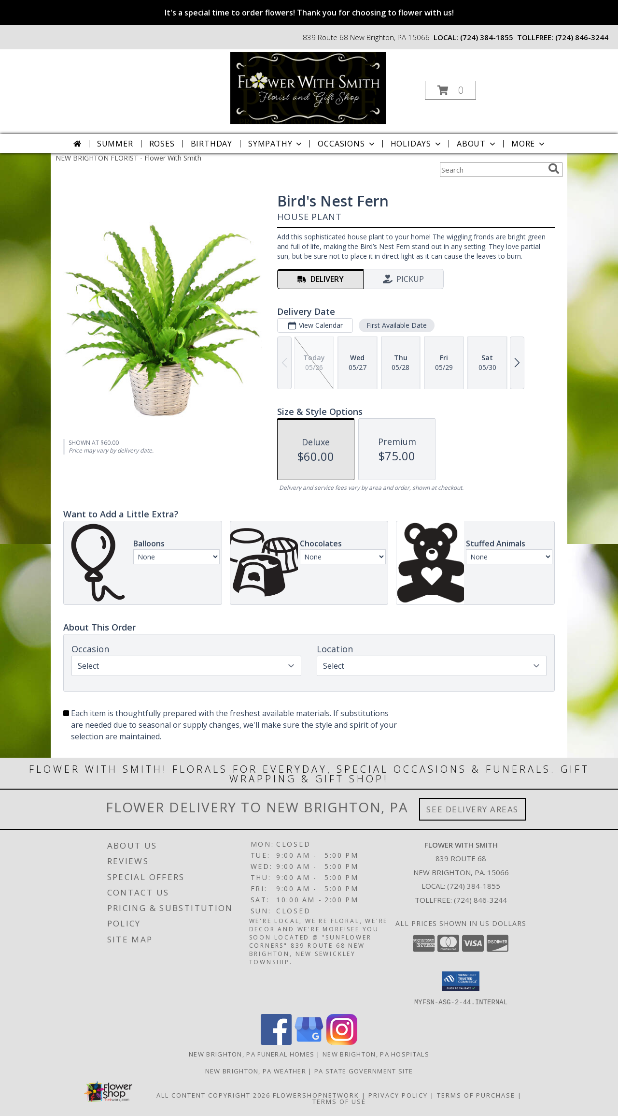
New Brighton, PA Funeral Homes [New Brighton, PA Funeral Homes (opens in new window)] (251, 1053)
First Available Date (396, 325)
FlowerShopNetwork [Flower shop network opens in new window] (316, 1094)
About (477, 143)
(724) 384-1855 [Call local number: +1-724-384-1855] (486, 37)
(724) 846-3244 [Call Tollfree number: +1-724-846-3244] (480, 900)
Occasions (347, 143)
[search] (554, 169)
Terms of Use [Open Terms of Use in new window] (339, 1101)
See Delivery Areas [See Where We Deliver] (472, 809)
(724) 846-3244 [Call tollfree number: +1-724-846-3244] (581, 37)
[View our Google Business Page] (309, 1041)
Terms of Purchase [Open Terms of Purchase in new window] (476, 1094)
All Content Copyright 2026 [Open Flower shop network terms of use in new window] (213, 1094)
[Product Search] (492, 169)
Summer (115, 143)
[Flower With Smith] (308, 87)
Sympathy (276, 143)
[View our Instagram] (341, 1041)
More (529, 143)
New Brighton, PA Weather (255, 1070)
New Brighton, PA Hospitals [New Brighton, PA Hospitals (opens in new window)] (376, 1053)
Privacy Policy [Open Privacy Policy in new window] (398, 1094)
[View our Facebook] (276, 1041)
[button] (450, 90)
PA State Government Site (363, 1070)
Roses (162, 143)
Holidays (417, 143)
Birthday (211, 143)
